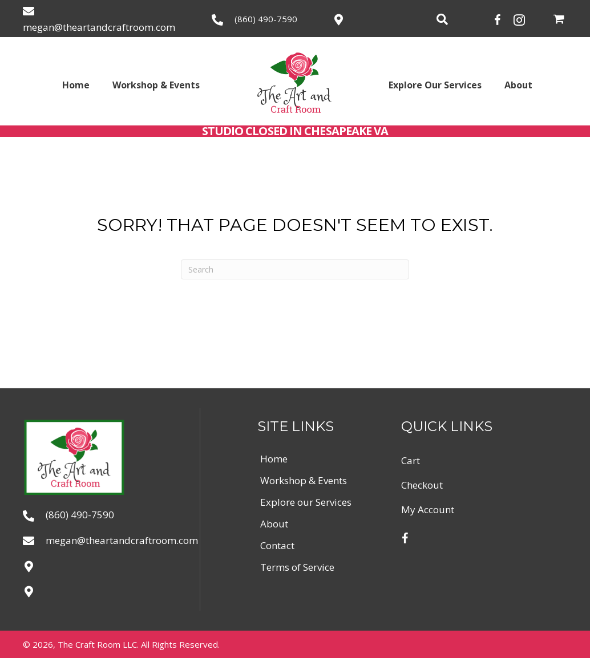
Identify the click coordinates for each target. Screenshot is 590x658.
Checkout (422, 485)
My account (427, 509)
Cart (410, 460)
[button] (498, 18)
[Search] (295, 269)
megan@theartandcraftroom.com (99, 27)
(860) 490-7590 (266, 19)
